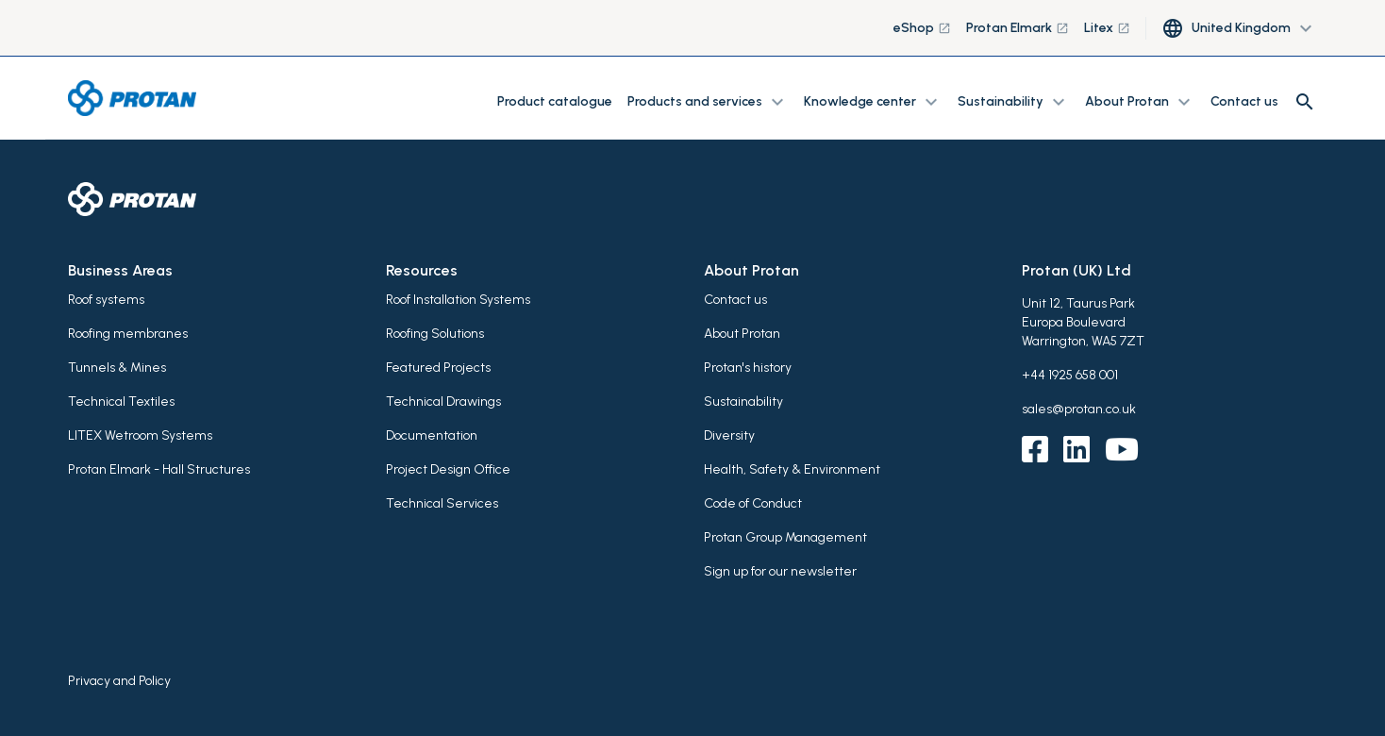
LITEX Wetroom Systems (140, 435)
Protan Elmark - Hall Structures (159, 469)
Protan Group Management (785, 537)
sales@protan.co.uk (1079, 409)
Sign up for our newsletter (780, 571)
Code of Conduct (753, 503)
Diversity (729, 435)
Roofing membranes (128, 334)
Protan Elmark (1017, 28)
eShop (922, 28)
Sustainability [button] (1014, 102)
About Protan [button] (1140, 102)
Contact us (1244, 101)
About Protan (742, 334)
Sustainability (743, 401)
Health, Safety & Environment (792, 469)
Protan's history (748, 368)
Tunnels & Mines (117, 368)
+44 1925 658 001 (1070, 375)
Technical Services (442, 503)
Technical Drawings (443, 401)
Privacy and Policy (119, 681)
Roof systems (106, 300)
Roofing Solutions (435, 334)
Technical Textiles (121, 401)
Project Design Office (448, 469)
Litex (1107, 28)
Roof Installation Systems (458, 300)
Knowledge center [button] (873, 102)
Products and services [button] (708, 102)
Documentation (431, 435)
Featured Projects (438, 368)
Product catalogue (554, 101)
